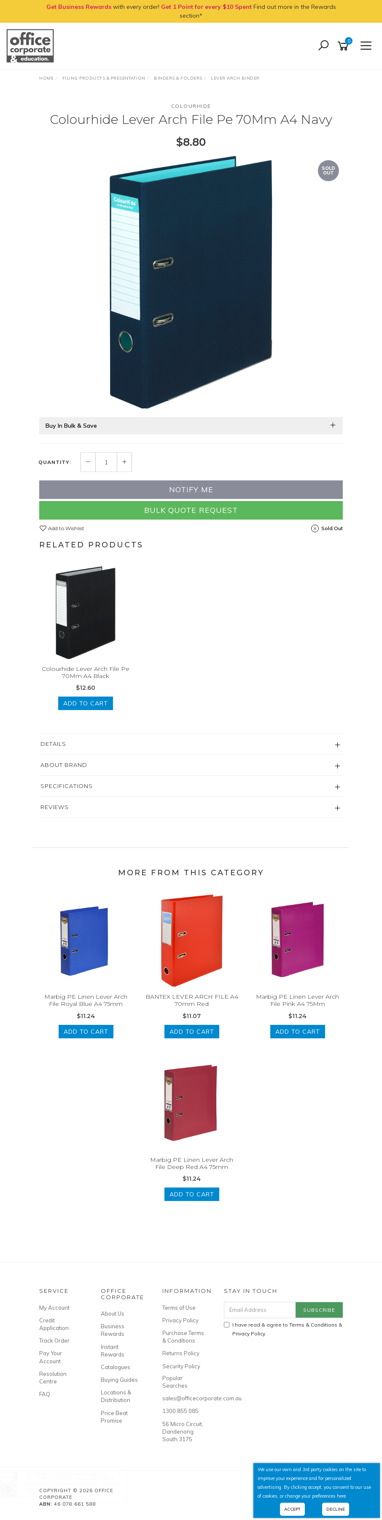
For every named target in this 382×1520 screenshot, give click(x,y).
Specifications (66, 786)
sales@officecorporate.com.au (183, 1398)
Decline (335, 1509)
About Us (112, 1313)
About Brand (63, 764)
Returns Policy (180, 1353)
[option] (191, 282)
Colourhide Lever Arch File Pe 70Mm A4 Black (85, 672)
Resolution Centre (53, 1377)
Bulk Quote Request (191, 510)
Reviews (54, 807)
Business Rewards (112, 1330)
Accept (292, 1509)
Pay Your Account (50, 1357)
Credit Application (54, 1324)
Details (53, 743)
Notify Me (191, 489)
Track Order (54, 1340)
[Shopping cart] (344, 46)
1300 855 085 (180, 1410)
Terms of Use (179, 1307)
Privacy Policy (180, 1320)
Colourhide (191, 106)
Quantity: (54, 462)
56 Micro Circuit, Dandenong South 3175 (182, 1431)
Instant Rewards (112, 1350)
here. (342, 1496)
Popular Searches (175, 1382)
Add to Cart (85, 703)
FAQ (44, 1394)
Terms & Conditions (313, 1325)
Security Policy (181, 1366)
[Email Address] (260, 1310)
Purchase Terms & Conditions (183, 1337)
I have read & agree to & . (283, 1329)
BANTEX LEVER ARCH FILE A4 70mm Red (191, 1000)
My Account (54, 1307)
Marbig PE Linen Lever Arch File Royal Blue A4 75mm (85, 1000)
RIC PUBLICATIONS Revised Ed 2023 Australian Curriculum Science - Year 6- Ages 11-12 (81, 1483)
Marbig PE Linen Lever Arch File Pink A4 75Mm (297, 1000)
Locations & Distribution (116, 1396)
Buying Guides (119, 1379)
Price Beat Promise (114, 1417)
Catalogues (115, 1367)
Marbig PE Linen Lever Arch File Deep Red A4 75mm (191, 1163)
